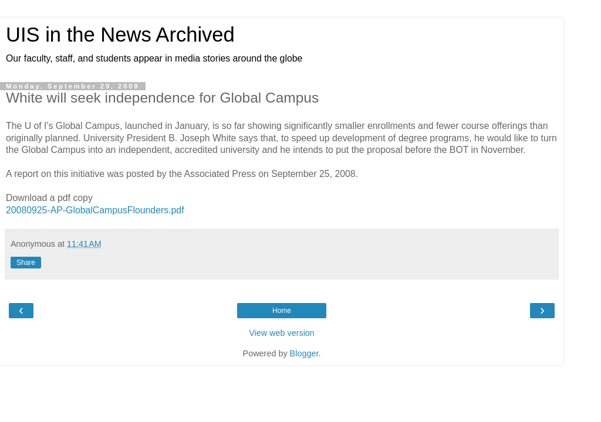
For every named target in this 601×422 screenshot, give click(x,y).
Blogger (304, 353)
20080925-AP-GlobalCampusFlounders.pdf (95, 210)
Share (25, 262)
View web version (282, 333)
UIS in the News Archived (120, 34)
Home (281, 311)
